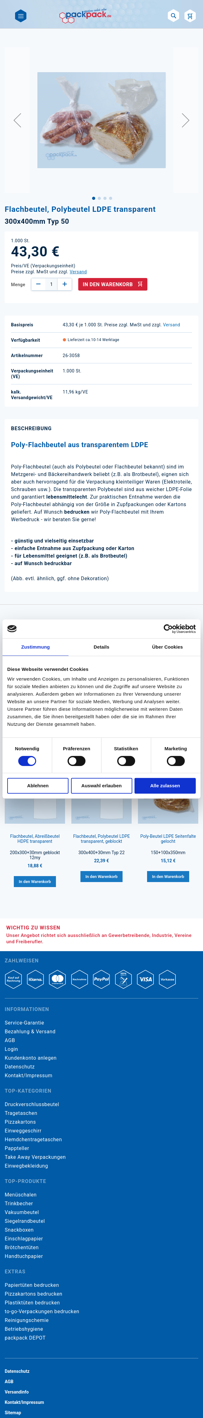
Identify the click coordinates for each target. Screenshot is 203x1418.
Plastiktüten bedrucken (32, 1303)
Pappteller (17, 1148)
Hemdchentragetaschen (33, 1139)
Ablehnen (37, 785)
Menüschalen (21, 1195)
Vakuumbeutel (22, 1212)
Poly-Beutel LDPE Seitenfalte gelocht (168, 839)
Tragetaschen (21, 1113)
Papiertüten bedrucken (32, 1285)
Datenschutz (20, 1067)
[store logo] (85, 16)
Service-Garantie (24, 1023)
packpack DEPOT (25, 1338)
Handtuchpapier (24, 1256)
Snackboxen (19, 1230)
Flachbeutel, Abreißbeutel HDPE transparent (35, 839)
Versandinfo (17, 1391)
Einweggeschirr (23, 1131)
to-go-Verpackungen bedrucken (42, 1311)
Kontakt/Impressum (28, 1075)
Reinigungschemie (27, 1320)
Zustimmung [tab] (35, 647)
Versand (78, 271)
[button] (17, 120)
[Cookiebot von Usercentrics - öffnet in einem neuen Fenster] (168, 629)
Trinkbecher (19, 1204)
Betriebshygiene (24, 1329)
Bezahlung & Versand (30, 1032)
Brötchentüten (22, 1247)
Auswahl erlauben (101, 785)
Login (11, 1049)
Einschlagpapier (24, 1239)
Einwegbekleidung (26, 1166)
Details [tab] (101, 647)
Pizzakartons (20, 1122)
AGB (10, 1040)
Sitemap (13, 1412)
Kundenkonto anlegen (31, 1058)
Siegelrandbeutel (25, 1221)
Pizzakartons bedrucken (33, 1294)
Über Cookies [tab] (167, 647)
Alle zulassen (165, 785)
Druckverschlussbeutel (32, 1104)
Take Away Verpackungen (35, 1157)
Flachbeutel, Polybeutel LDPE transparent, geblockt (101, 839)
